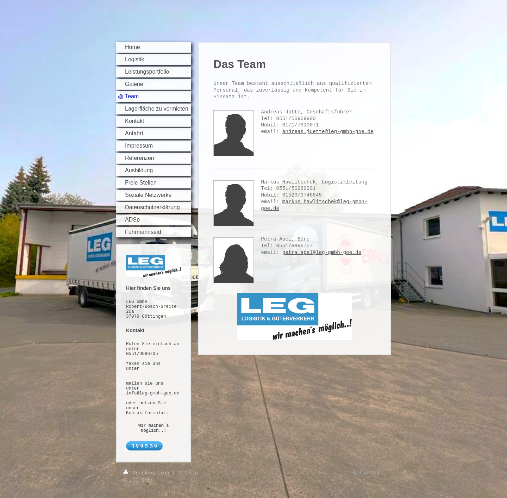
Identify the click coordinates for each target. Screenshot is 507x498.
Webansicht (368, 473)
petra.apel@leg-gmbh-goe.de (322, 252)
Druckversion (147, 473)
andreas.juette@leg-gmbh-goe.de (328, 132)
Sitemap (188, 473)
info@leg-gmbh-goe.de (152, 393)
